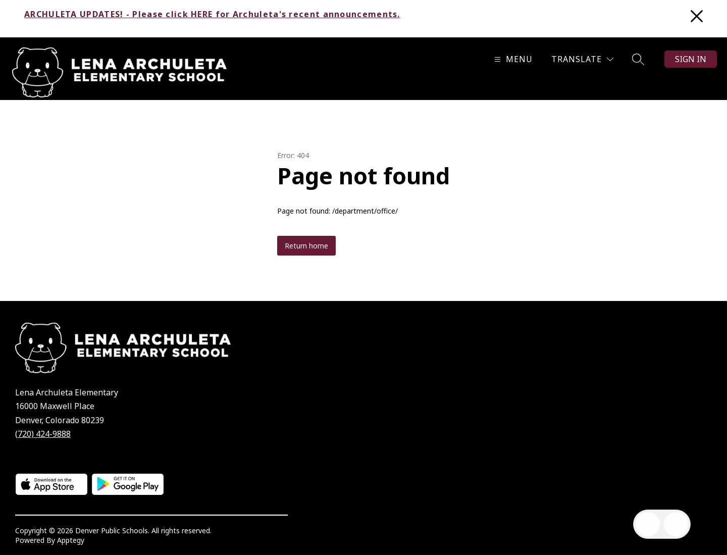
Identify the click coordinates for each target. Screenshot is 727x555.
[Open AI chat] (676, 524)
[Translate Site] (582, 59)
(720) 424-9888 (43, 433)
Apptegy (70, 540)
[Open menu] (512, 59)
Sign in (690, 59)
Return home (306, 245)
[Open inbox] (648, 524)
